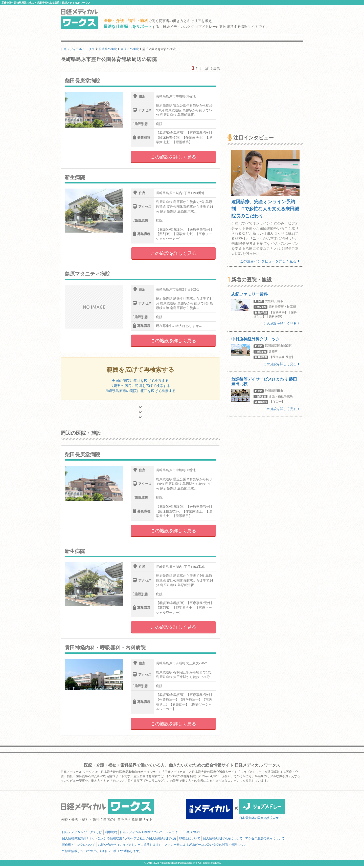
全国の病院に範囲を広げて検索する (140, 381)
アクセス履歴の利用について (265, 838)
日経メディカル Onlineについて (141, 832)
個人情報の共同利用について (222, 838)
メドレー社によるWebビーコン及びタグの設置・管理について (207, 845)
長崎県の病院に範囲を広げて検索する (140, 386)
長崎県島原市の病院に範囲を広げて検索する (140, 391)
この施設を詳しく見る (173, 156)
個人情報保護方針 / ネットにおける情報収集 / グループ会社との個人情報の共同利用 (119, 838)
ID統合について (189, 838)
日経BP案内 (192, 832)
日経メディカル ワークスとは (82, 832)
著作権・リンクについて (78, 845)
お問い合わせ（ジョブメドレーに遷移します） (130, 845)
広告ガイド (173, 832)
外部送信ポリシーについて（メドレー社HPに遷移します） (102, 851)
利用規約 (111, 832)
